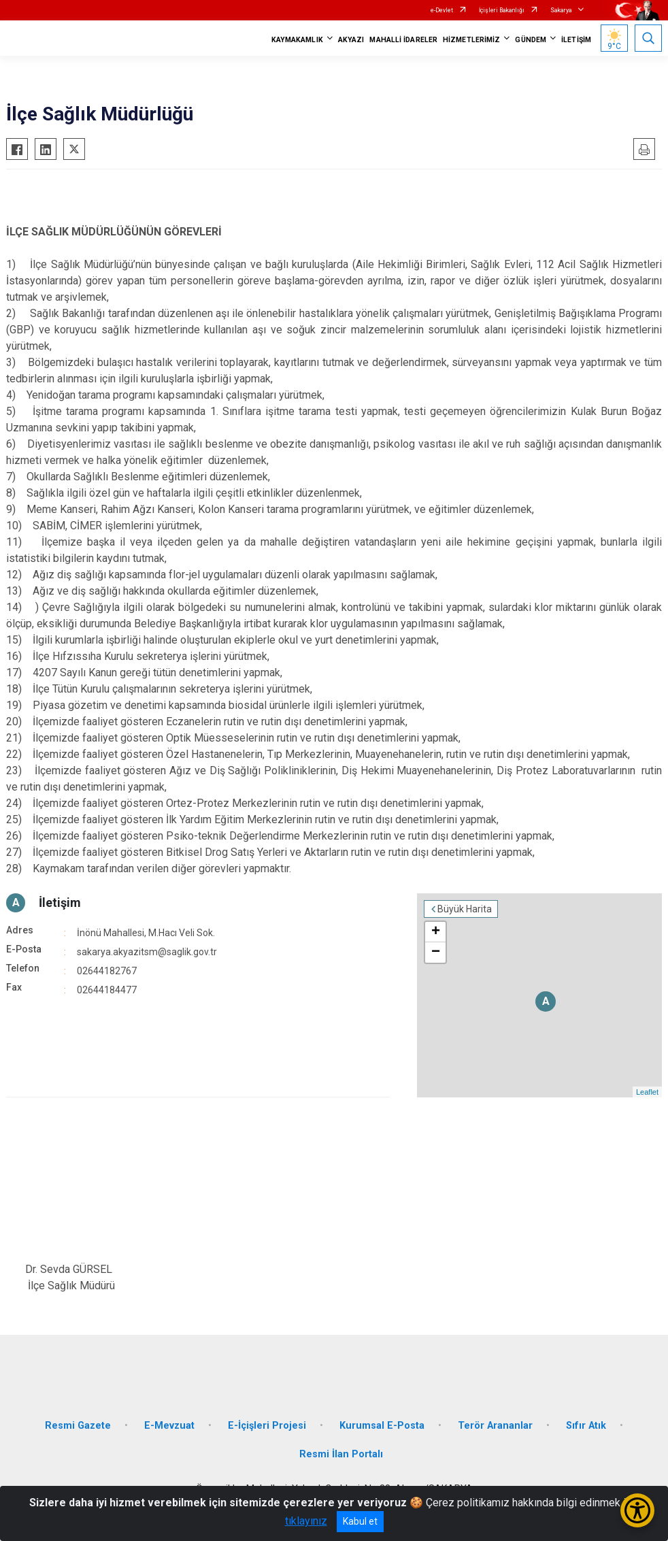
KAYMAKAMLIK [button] (297, 39)
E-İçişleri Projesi (267, 1425)
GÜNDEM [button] (530, 39)
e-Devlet (442, 10)
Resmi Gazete (78, 1425)
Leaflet (647, 1092)
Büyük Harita (464, 909)
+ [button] (435, 932)
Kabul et (360, 1521)
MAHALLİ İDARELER (403, 39)
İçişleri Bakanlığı (501, 10)
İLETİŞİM (576, 39)
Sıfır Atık (586, 1425)
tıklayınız (306, 1520)
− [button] (435, 952)
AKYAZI (351, 39)
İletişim (60, 902)
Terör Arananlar (495, 1425)
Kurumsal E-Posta (381, 1425)
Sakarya (561, 10)
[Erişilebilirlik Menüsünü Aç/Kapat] (637, 1510)
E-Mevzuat (169, 1425)
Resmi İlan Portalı (341, 1454)
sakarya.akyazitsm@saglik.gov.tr (147, 951)
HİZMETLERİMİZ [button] (471, 39)
